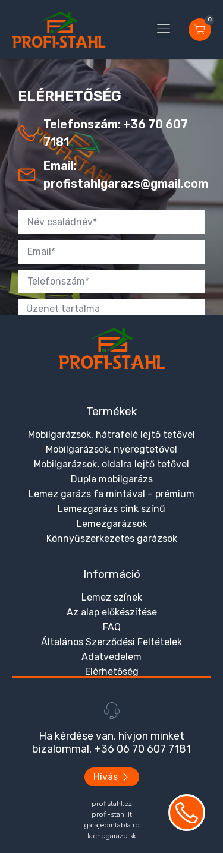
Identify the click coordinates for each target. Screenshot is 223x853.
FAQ (112, 627)
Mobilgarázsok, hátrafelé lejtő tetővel (111, 434)
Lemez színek (111, 597)
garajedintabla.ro (112, 825)
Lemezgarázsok (112, 523)
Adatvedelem (111, 656)
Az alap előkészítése (112, 612)
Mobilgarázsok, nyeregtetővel (111, 449)
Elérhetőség (112, 671)
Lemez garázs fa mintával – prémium (111, 494)
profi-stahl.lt (112, 814)
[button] (163, 29)
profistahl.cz (112, 804)
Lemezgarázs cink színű (111, 508)
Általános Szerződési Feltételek (111, 641)
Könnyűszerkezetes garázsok (111, 538)
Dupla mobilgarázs (112, 479)
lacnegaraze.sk (111, 836)
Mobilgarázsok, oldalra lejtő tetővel (111, 464)
